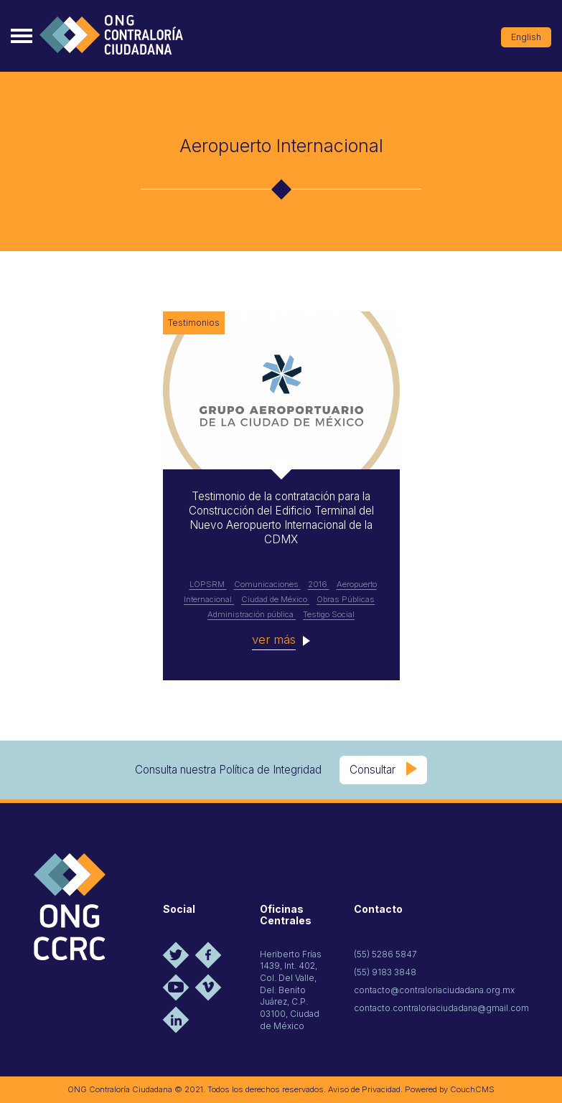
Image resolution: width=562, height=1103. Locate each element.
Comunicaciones (267, 584)
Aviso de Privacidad (364, 1089)
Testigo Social (329, 614)
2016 (318, 584)
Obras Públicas (346, 599)
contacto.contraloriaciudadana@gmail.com (441, 1008)
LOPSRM (208, 584)
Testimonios (194, 322)
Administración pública (251, 614)
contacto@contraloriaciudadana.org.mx (434, 990)
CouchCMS (472, 1089)
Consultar (372, 769)
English (526, 37)
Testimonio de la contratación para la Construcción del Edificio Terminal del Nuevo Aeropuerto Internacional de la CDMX (281, 517)
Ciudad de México (275, 599)
